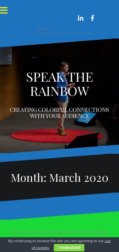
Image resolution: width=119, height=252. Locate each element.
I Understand (68, 248)
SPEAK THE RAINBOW (59, 83)
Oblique (100, 232)
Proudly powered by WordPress (42, 232)
